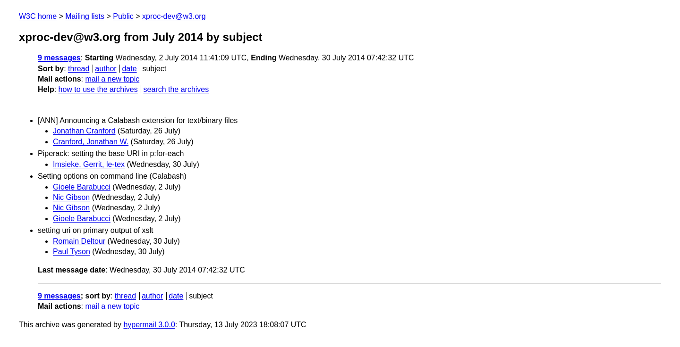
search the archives (176, 89)
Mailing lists (84, 16)
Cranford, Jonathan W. (90, 142)
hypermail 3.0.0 (149, 325)
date (129, 69)
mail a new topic (112, 79)
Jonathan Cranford (84, 131)
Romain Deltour (79, 241)
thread (78, 69)
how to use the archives (98, 89)
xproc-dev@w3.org (174, 16)
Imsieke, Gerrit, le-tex (89, 164)
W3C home (38, 16)
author (105, 69)
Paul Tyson (71, 252)
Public (123, 16)
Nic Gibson (71, 197)
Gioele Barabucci (81, 187)
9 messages (59, 58)
